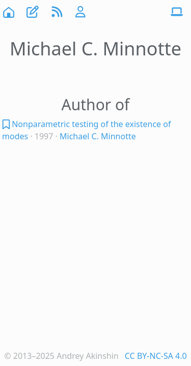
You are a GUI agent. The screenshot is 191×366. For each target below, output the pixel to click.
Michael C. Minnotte (98, 136)
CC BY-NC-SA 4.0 (156, 355)
